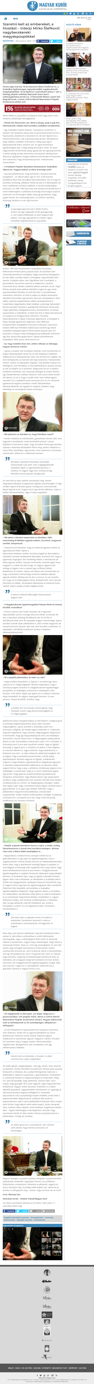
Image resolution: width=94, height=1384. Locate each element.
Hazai (17, 1368)
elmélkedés (72, 180)
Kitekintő (46, 1368)
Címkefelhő (72, 160)
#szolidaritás (39, 1220)
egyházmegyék (80, 172)
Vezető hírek (73, 24)
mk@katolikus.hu (65, 1380)
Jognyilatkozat (48, 1381)
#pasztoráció (9, 1220)
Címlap (10, 1368)
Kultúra (82, 1368)
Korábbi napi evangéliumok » (80, 155)
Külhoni (37, 1368)
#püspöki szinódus (24, 1220)
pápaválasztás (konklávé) (78, 164)
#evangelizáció (37, 1217)
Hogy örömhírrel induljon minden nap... (78, 135)
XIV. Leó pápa (27, 1368)
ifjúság (80, 180)
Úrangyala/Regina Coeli (77, 183)
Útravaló (79, 170)
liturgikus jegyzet (75, 186)
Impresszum (29, 1381)
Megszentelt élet (59, 1368)
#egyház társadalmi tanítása (16, 1217)
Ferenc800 (82, 178)
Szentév (71, 175)
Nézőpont (8, 41)
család (71, 167)
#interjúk (49, 1217)
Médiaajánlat (38, 1381)
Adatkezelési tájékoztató (60, 1381)
